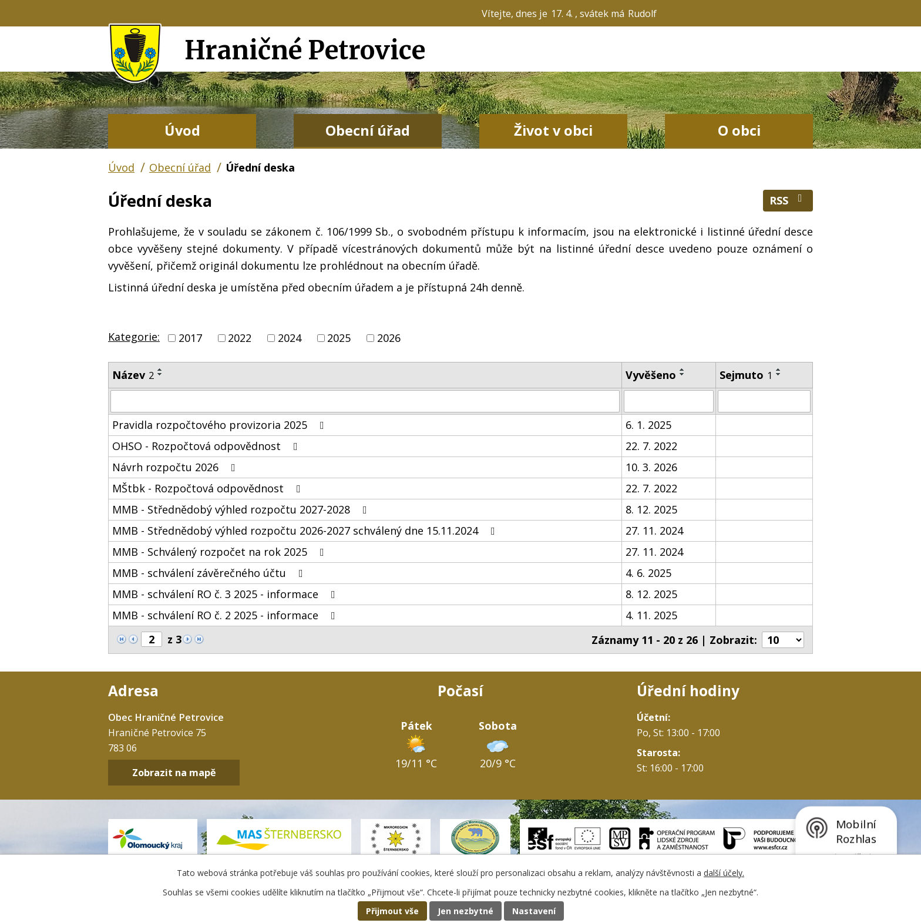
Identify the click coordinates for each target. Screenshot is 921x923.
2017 (190, 338)
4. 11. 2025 (651, 615)
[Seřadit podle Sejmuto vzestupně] (778, 369)
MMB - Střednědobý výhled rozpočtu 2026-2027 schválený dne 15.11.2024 (306, 530)
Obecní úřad (367, 130)
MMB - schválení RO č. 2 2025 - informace (226, 615)
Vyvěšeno (651, 375)
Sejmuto (746, 375)
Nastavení (534, 911)
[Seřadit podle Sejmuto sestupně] (778, 374)
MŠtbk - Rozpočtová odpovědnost (208, 488)
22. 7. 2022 (651, 446)
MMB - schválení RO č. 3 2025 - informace (226, 594)
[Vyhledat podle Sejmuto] (764, 401)
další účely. (724, 872)
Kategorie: (134, 337)
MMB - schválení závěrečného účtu (210, 573)
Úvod (182, 130)
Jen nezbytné (465, 911)
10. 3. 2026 (651, 467)
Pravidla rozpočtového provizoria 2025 (220, 425)
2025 (339, 338)
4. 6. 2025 (648, 573)
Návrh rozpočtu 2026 (176, 467)
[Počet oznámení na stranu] (783, 640)
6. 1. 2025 (648, 425)
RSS (788, 200)
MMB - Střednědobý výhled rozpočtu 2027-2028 (242, 509)
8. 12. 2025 (651, 509)
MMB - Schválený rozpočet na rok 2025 (220, 552)
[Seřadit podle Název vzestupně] (160, 369)
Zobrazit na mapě (174, 772)
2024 (289, 338)
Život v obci (553, 130)
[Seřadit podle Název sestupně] (160, 374)
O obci (739, 130)
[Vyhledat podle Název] (365, 401)
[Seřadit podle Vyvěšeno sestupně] (682, 374)
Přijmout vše (392, 911)
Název (133, 375)
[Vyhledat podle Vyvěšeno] (669, 401)
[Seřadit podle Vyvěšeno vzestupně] (682, 369)
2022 (239, 338)
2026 (389, 338)
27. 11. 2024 (654, 530)
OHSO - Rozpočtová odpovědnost (207, 446)
